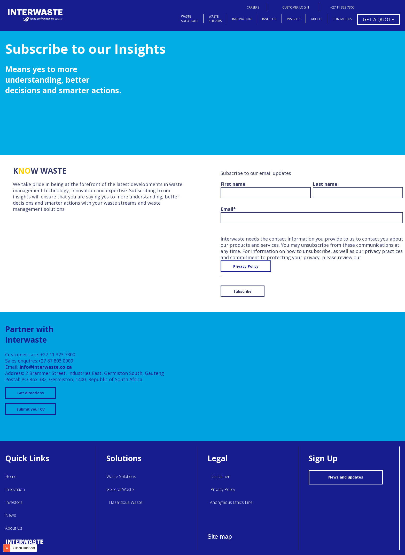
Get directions (30, 392)
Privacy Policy (246, 266)
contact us (342, 19)
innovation (242, 19)
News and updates (345, 477)
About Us (13, 528)
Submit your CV (31, 409)
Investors (13, 502)
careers (253, 7)
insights (293, 19)
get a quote (378, 19)
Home (11, 476)
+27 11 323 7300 (342, 7)
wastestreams (215, 18)
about (316, 19)
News (10, 515)
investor (269, 19)
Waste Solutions (121, 476)
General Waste (120, 489)
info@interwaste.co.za (46, 367)
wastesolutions (189, 18)
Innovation (15, 489)
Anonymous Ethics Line (231, 502)
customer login (295, 7)
